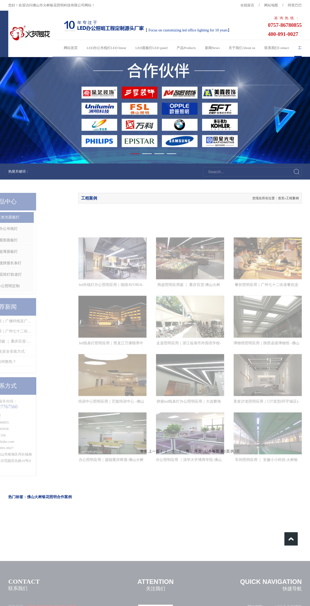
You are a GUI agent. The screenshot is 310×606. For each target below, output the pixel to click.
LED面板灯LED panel (151, 48)
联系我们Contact (276, 48)
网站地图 (271, 5)
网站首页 (71, 48)
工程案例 (292, 198)
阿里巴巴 (295, 5)
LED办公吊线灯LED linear (106, 48)
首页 (281, 198)
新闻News (212, 48)
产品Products (186, 48)
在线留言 (247, 5)
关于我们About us (242, 48)
